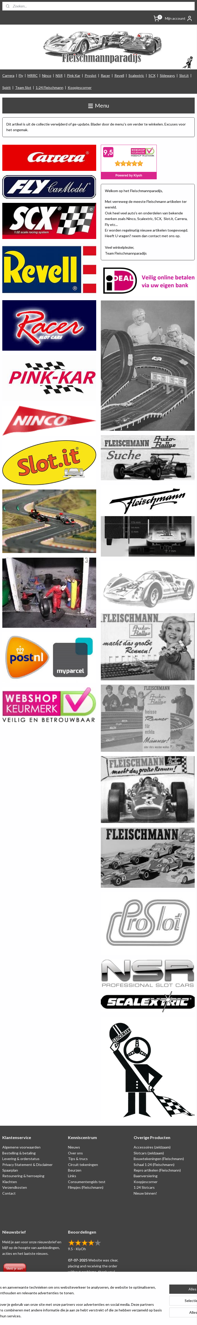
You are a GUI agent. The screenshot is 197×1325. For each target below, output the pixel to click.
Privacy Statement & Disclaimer (27, 1164)
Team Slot (23, 87)
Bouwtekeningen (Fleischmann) (159, 1158)
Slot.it (184, 75)
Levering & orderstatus (21, 1158)
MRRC (32, 75)
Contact (9, 1193)
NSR (59, 75)
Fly (21, 75)
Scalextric (136, 75)
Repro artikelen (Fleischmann (157, 1170)
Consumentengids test (86, 1182)
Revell (119, 75)
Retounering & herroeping (23, 1176)
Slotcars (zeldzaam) (149, 1153)
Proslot (90, 75)
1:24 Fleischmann (49, 87)
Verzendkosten (14, 1187)
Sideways (167, 75)
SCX (152, 75)
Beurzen (74, 1170)
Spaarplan (10, 1170)
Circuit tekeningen (83, 1164)
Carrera (8, 75)
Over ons (75, 1153)
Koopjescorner (80, 87)
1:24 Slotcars (144, 1187)
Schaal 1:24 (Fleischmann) (154, 1164)
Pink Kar (73, 75)
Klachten (9, 1182)
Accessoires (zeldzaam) (152, 1147)
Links (72, 1176)
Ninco (46, 75)
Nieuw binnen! (145, 1193)
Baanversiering (145, 1176)
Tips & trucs (78, 1158)
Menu (98, 105)
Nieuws (74, 1147)
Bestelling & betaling (19, 1153)
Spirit (6, 87)
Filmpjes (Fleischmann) (85, 1187)
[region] (64, 1299)
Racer (105, 75)
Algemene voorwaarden (21, 1147)
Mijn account (179, 18)
